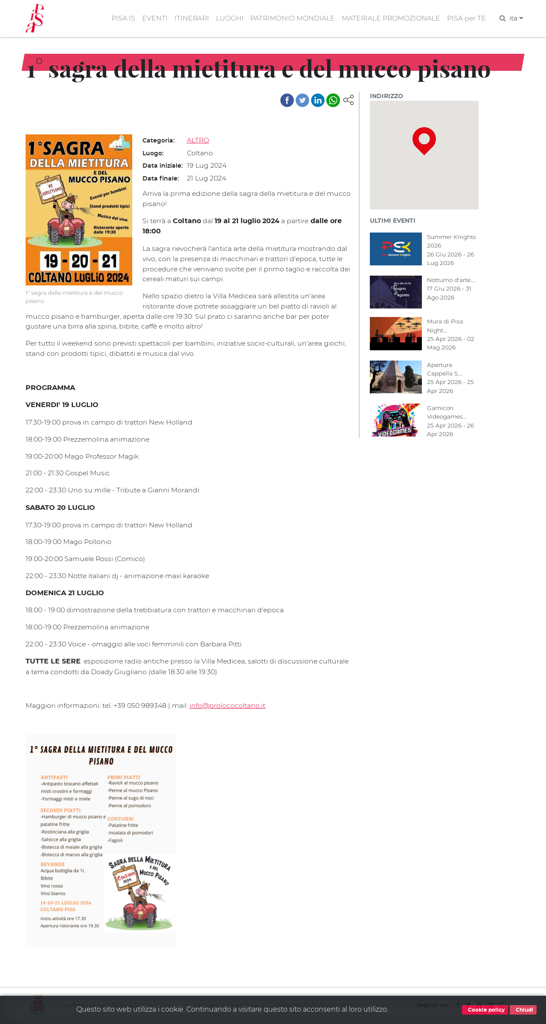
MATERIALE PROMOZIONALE (390, 19)
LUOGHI (228, 19)
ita (516, 19)
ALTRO (198, 141)
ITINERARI (189, 19)
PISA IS (121, 19)
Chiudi (523, 1009)
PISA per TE (466, 19)
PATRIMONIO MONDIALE (291, 19)
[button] (348, 100)
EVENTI (152, 19)
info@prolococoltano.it (229, 706)
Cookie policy (485, 1009)
